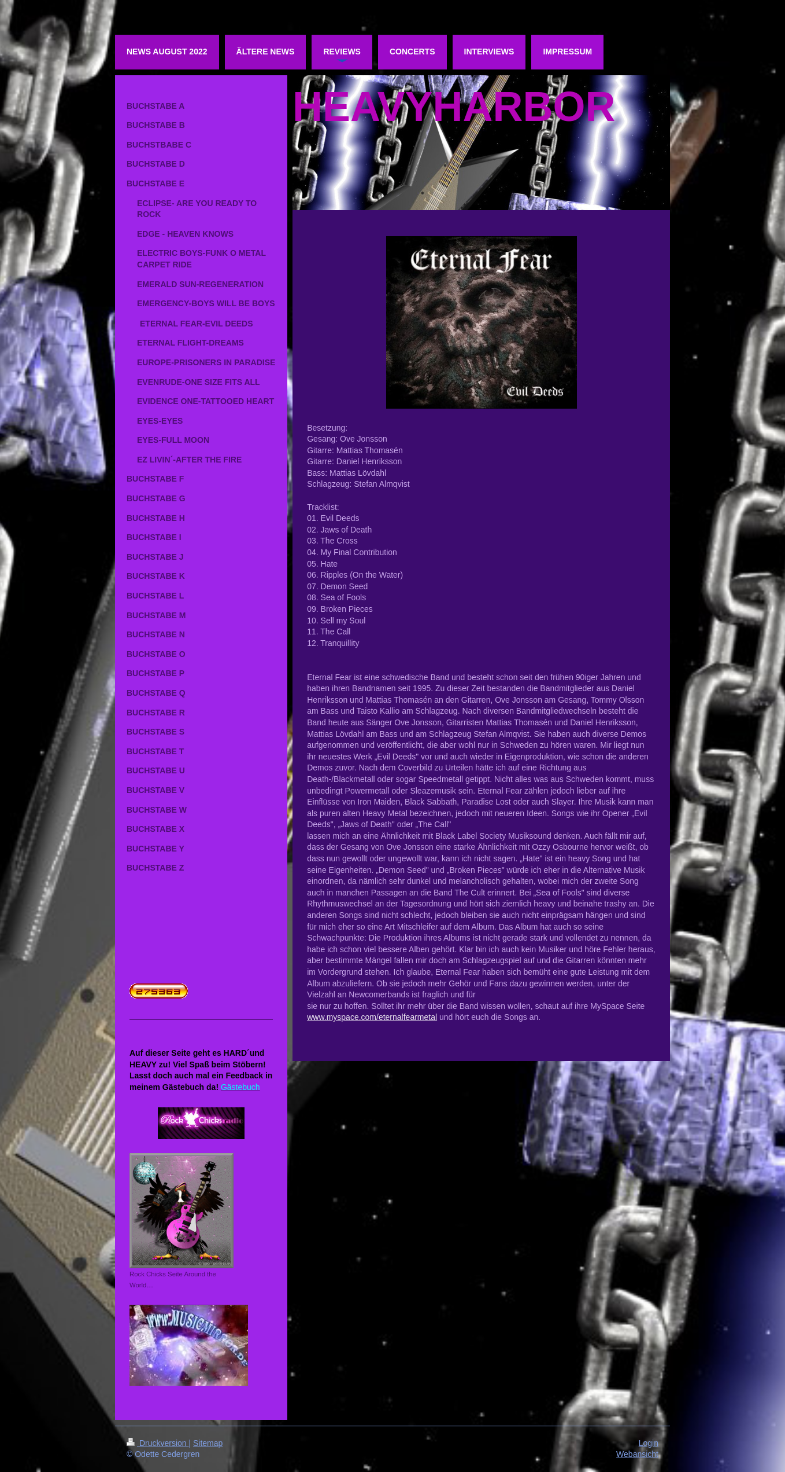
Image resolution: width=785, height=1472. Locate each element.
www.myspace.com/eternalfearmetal (372, 1017)
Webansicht (637, 1454)
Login (648, 1443)
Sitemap (208, 1443)
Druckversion (157, 1443)
